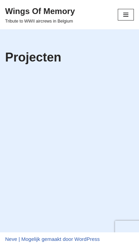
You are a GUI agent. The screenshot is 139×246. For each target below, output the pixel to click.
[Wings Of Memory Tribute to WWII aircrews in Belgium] (40, 15)
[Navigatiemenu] (126, 14)
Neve (11, 239)
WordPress (87, 239)
